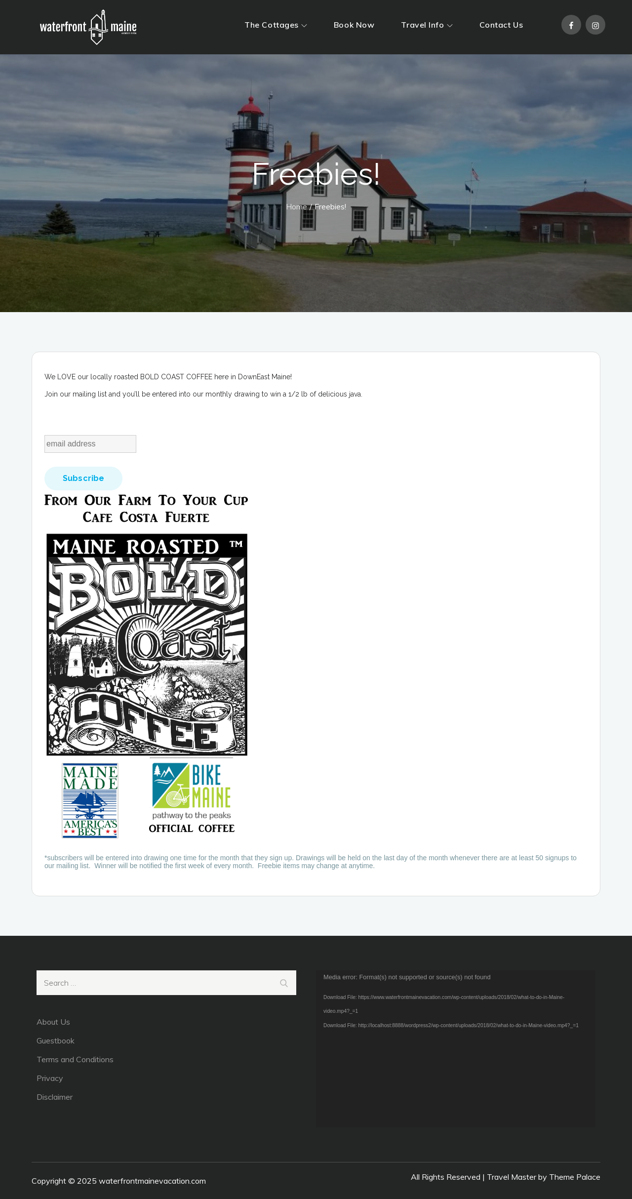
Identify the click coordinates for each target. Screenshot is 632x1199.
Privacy (50, 1078)
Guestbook (56, 1040)
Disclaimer (55, 1097)
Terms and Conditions (75, 1059)
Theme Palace (574, 1177)
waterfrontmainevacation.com (152, 1181)
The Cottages (275, 25)
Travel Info (426, 25)
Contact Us (501, 25)
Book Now (354, 25)
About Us (53, 1022)
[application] (455, 1048)
